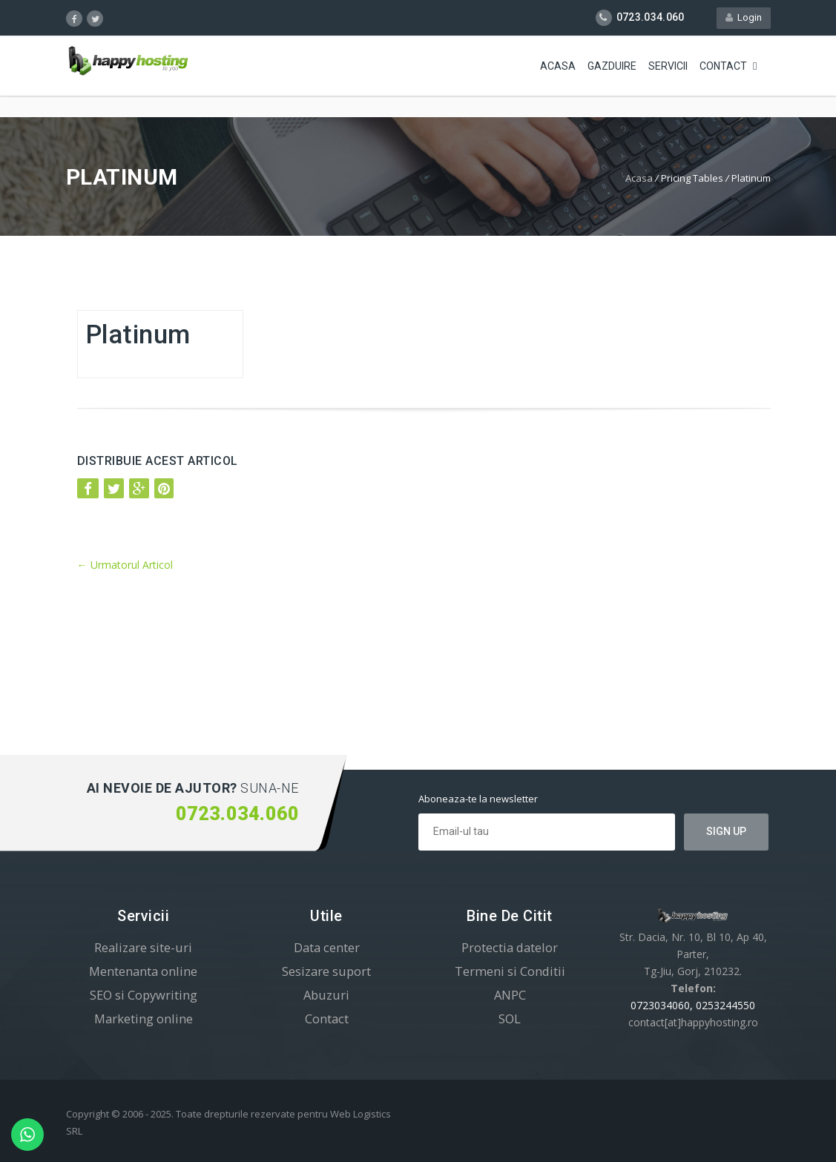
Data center (327, 947)
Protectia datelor (509, 947)
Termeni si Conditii (510, 971)
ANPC (510, 994)
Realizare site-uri (143, 947)
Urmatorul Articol (125, 565)
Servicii (668, 67)
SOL (509, 1018)
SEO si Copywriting (143, 994)
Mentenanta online (143, 971)
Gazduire (611, 67)
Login (743, 17)
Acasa (558, 67)
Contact (723, 67)
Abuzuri (326, 994)
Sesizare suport (326, 971)
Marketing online (143, 1018)
